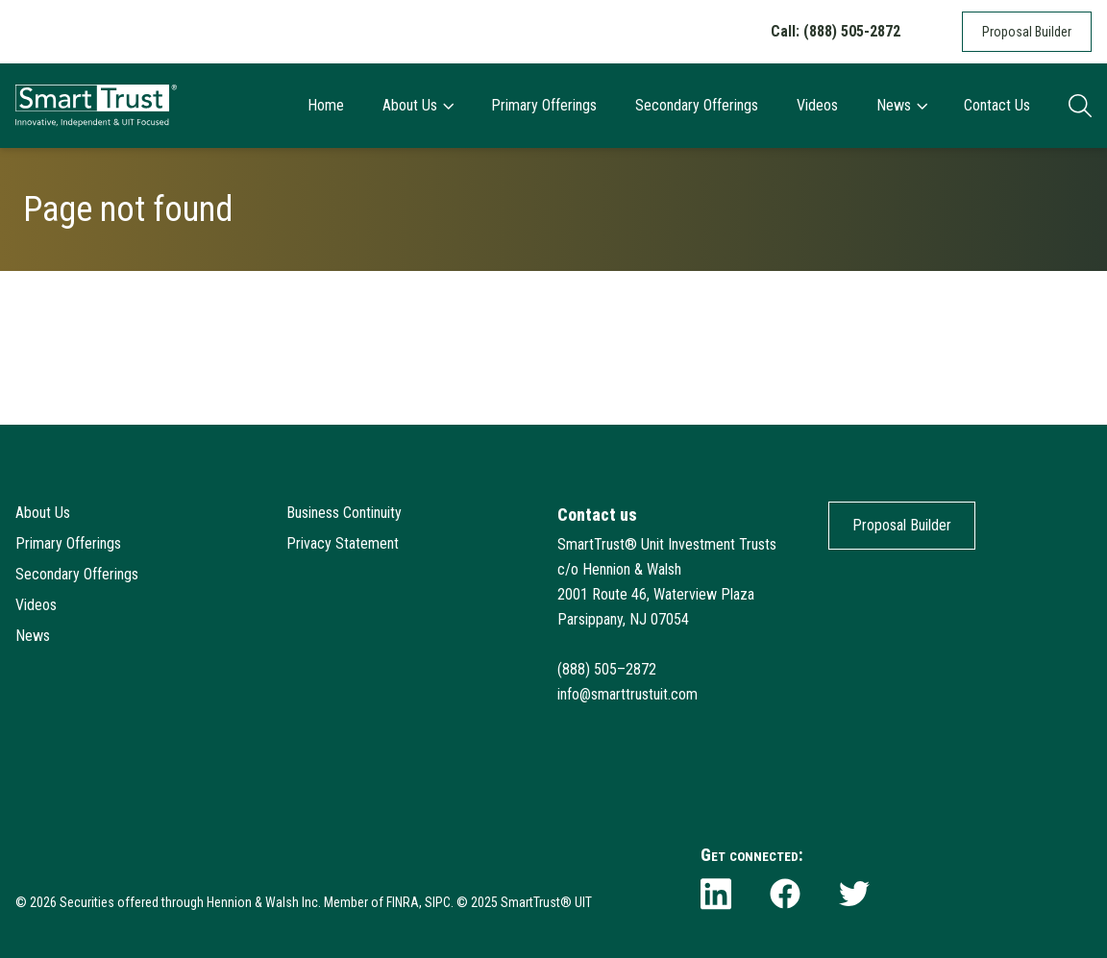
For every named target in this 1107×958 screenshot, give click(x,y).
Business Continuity (344, 513)
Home (326, 105)
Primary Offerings (544, 105)
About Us (417, 105)
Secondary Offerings (696, 105)
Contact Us (997, 105)
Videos (817, 105)
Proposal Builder (1026, 31)
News (901, 105)
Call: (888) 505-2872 (835, 31)
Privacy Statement (342, 543)
